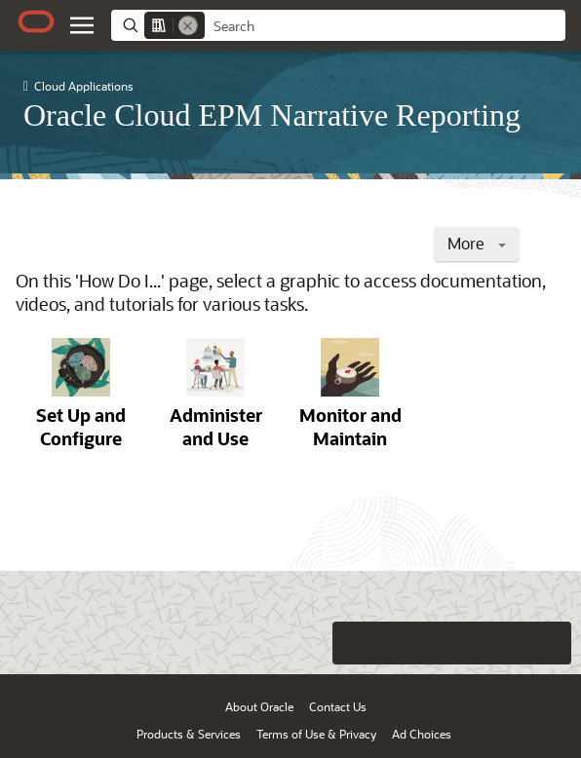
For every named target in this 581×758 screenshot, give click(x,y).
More (476, 243)
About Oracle (259, 706)
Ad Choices (421, 733)
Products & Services (188, 733)
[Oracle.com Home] (36, 21)
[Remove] (188, 25)
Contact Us (338, 706)
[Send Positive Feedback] (549, 643)
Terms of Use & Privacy (316, 733)
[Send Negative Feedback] (510, 643)
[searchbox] (385, 26)
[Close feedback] (312, 643)
